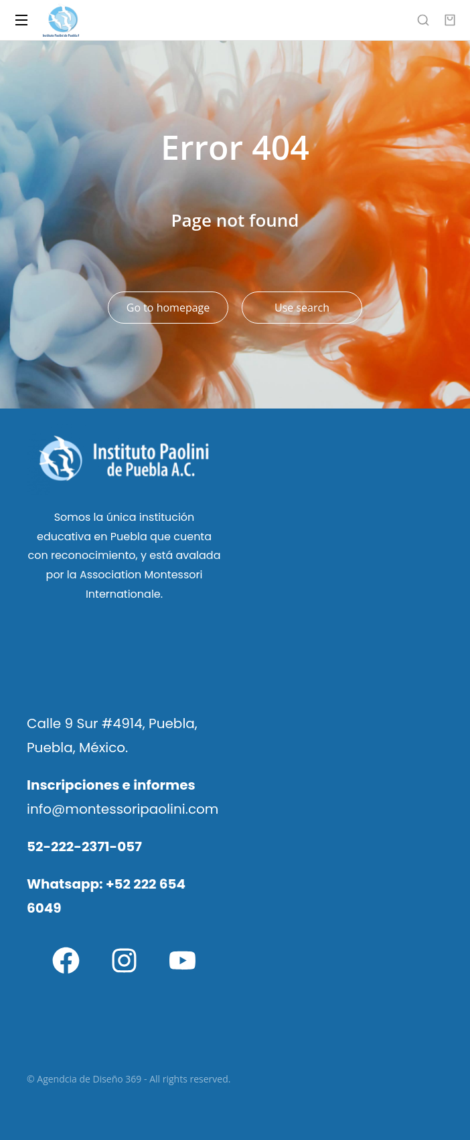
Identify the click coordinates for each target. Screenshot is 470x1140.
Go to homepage (168, 307)
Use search (302, 307)
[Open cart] (450, 20)
